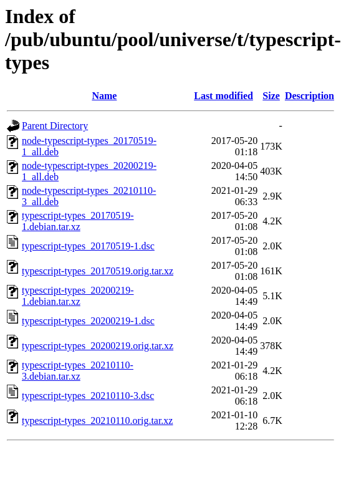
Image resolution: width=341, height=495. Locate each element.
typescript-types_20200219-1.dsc (88, 320)
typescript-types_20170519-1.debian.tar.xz (78, 221)
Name (104, 95)
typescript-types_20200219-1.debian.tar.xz (78, 296)
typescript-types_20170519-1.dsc (88, 246)
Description (309, 95)
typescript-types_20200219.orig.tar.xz (97, 345)
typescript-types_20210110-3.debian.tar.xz (77, 371)
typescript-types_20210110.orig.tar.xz (97, 420)
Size (271, 95)
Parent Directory (55, 125)
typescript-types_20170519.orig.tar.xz (97, 271)
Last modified (223, 95)
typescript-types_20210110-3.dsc (88, 395)
